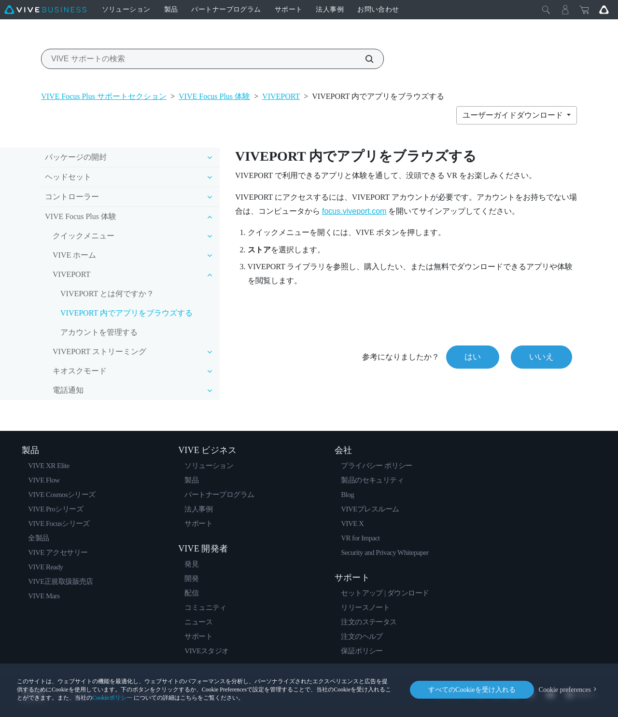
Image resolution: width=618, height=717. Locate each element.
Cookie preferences (565, 689)
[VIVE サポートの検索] (364, 59)
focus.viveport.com (354, 211)
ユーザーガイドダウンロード (514, 115)
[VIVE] (45, 9)
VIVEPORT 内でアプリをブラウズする (126, 313)
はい (472, 356)
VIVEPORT (281, 96)
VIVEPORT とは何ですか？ (107, 294)
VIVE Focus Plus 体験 (214, 96)
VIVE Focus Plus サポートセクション (104, 96)
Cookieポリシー (112, 697)
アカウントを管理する (99, 332)
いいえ (541, 356)
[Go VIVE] (604, 9)
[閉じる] (546, 9)
